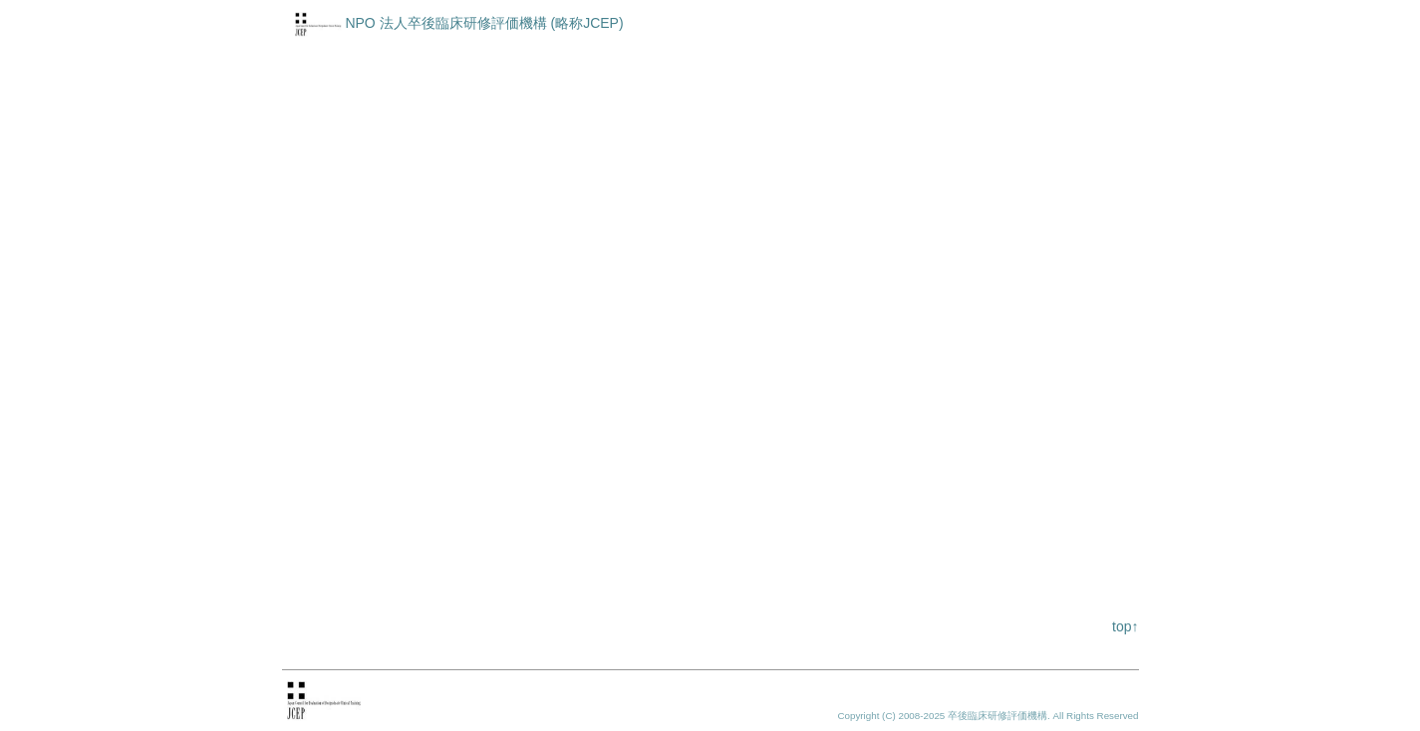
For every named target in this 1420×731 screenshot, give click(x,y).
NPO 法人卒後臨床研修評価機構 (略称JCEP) (484, 23)
